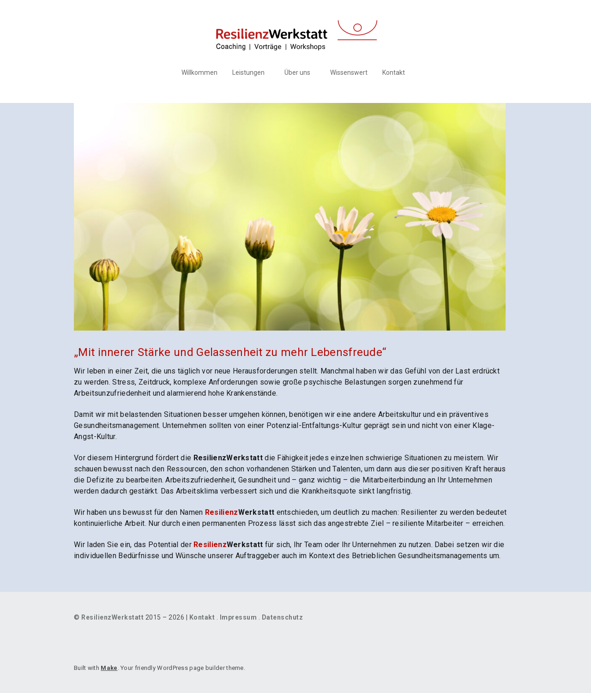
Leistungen (248, 72)
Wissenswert (349, 72)
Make (109, 667)
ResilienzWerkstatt (112, 617)
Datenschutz (282, 617)
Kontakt (393, 72)
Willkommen (199, 72)
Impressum (238, 617)
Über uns (297, 72)
